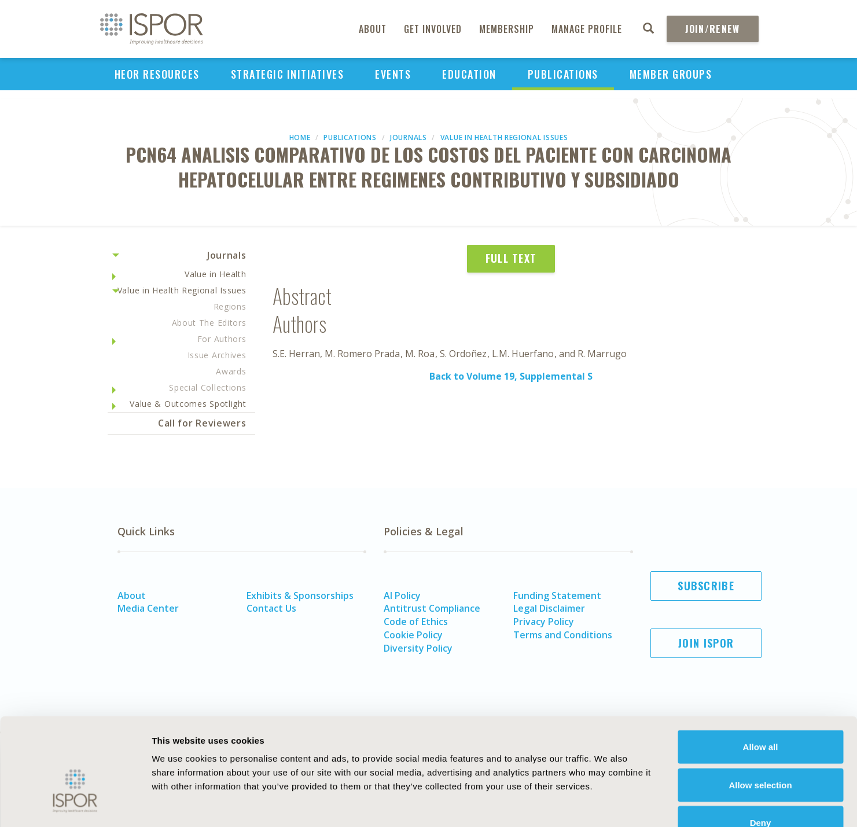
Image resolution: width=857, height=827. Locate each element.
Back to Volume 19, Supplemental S (511, 376)
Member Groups (671, 74)
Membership (506, 29)
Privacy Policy (543, 621)
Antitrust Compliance (432, 608)
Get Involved (433, 29)
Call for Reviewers (202, 423)
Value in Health (216, 274)
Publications (563, 74)
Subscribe (706, 585)
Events (393, 74)
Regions (230, 306)
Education (469, 74)
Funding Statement (557, 595)
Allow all (760, 675)
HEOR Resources (157, 74)
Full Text (511, 258)
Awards (231, 371)
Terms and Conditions (562, 634)
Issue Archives (217, 355)
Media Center (148, 608)
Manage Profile (586, 29)
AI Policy (402, 595)
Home (300, 137)
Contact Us (271, 608)
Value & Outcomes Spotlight (188, 403)
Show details (639, 804)
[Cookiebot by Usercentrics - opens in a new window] (75, 804)
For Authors (222, 338)
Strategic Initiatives (287, 74)
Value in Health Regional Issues (504, 137)
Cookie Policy (413, 634)
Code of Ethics (416, 621)
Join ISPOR (706, 642)
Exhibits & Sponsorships (300, 595)
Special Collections (207, 387)
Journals (408, 137)
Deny (760, 751)
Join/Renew (712, 29)
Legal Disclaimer (549, 608)
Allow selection (760, 713)
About (373, 29)
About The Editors (209, 322)
